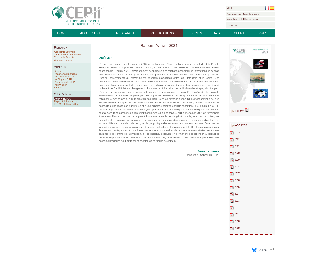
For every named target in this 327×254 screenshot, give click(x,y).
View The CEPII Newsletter (242, 19)
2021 (235, 146)
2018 (235, 166)
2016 (235, 180)
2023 (235, 132)
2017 (235, 173)
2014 (235, 194)
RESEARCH (125, 33)
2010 (235, 221)
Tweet (270, 249)
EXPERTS (239, 33)
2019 (235, 160)
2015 (235, 187)
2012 (235, 207)
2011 (235, 214)
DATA (216, 33)
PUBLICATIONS (162, 33)
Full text (242, 111)
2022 (235, 139)
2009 (235, 228)
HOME (62, 33)
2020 (235, 153)
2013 (235, 200)
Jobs (229, 7)
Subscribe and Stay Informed (243, 13)
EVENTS (195, 33)
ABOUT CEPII (90, 33)
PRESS (264, 33)
